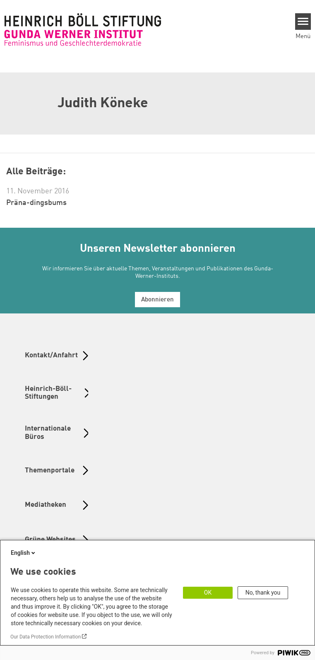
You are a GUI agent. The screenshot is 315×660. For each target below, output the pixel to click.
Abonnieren (157, 300)
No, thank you (263, 592)
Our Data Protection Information (45, 637)
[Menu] (303, 21)
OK (208, 592)
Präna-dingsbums (36, 203)
